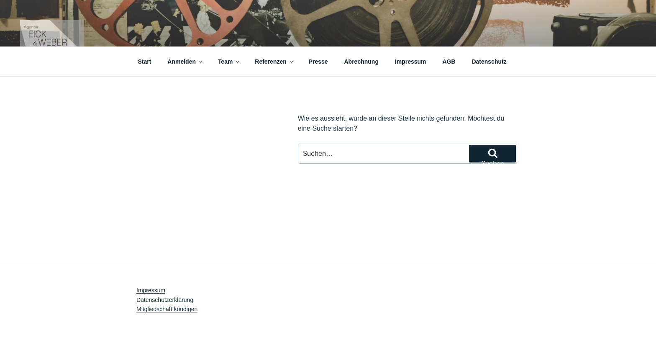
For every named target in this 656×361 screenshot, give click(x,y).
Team (229, 61)
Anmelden (185, 61)
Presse (318, 61)
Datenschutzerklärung (164, 300)
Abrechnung (361, 61)
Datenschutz (489, 61)
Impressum (410, 61)
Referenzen (274, 61)
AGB (448, 61)
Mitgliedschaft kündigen (166, 309)
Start (144, 61)
